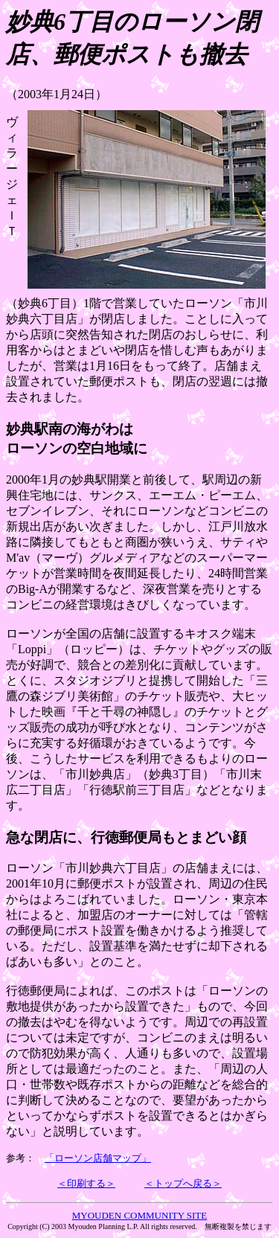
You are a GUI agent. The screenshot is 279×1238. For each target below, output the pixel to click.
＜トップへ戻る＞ (183, 1183)
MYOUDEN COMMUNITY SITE (140, 1215)
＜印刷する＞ (86, 1183)
